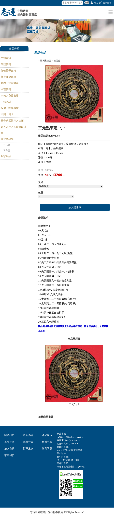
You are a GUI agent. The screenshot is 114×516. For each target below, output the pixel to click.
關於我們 (9, 435)
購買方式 (28, 442)
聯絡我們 (9, 455)
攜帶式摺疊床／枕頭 (12, 120)
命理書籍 (6, 89)
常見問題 (47, 448)
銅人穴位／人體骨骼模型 (13, 130)
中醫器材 (6, 102)
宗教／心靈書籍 (10, 95)
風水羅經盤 (7, 139)
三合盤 (6, 150)
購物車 (107, 3)
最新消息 (28, 435)
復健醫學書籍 (8, 70)
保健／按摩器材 (10, 108)
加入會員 (9, 448)
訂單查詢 (28, 448)
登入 (96, 3)
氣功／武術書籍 (10, 83)
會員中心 (47, 442)
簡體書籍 (6, 64)
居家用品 (6, 156)
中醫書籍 (6, 58)
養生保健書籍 (8, 77)
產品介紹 (9, 442)
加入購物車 (74, 207)
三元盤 (6, 145)
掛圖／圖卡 (7, 114)
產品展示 (47, 435)
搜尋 (86, 2)
